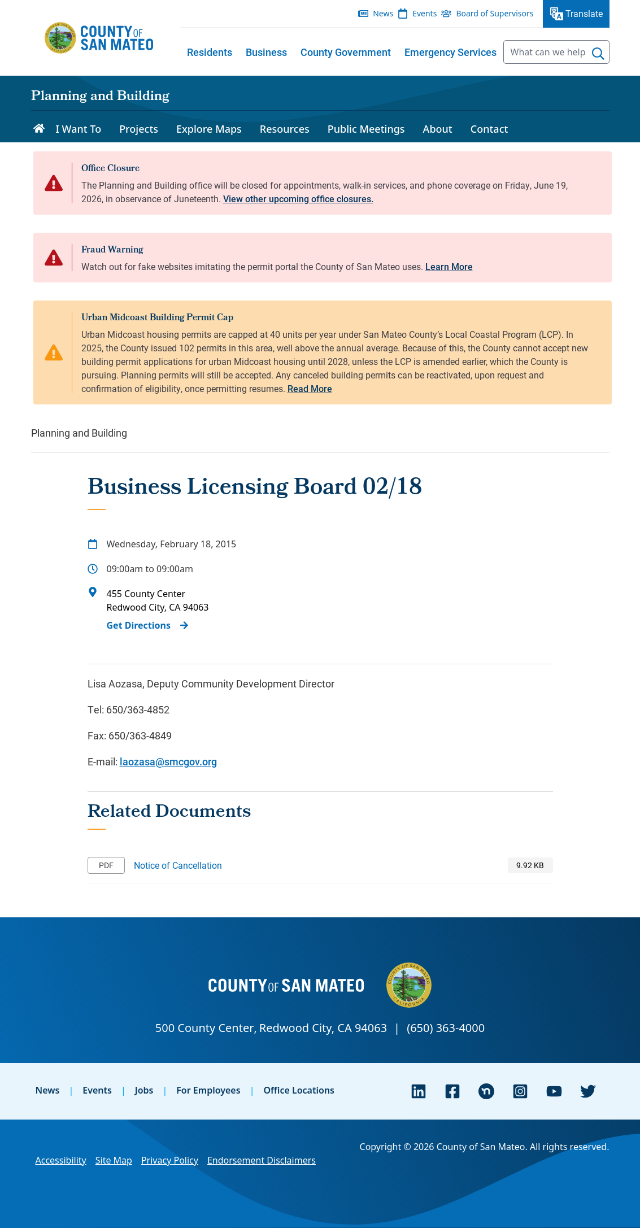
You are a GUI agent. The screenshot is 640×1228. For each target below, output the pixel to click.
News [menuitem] (383, 13)
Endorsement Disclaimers (261, 1160)
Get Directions (139, 625)
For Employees (208, 1090)
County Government (346, 52)
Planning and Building (100, 97)
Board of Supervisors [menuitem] (494, 13)
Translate (584, 13)
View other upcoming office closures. (298, 198)
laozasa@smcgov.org (168, 761)
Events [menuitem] (424, 13)
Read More (310, 388)
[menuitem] (209, 52)
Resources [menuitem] (285, 129)
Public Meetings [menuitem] (366, 129)
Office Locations (298, 1090)
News (48, 1090)
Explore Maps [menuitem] (209, 129)
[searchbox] (556, 52)
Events (97, 1090)
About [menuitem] (437, 129)
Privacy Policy (169, 1160)
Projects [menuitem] (138, 129)
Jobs (144, 1090)
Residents (209, 52)
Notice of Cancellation (178, 865)
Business (266, 52)
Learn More (449, 266)
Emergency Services (450, 52)
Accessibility (61, 1160)
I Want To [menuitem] (79, 129)
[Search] (598, 53)
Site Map (113, 1160)
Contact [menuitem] (489, 129)
